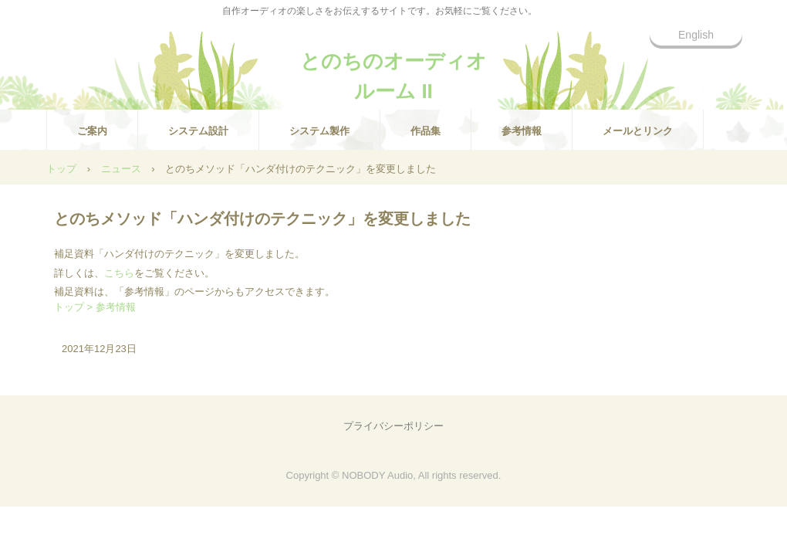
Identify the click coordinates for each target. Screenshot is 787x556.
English (696, 35)
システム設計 (198, 131)
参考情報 (522, 131)
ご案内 (92, 131)
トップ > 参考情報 (95, 307)
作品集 (425, 131)
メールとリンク (638, 131)
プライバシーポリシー (393, 426)
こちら (119, 273)
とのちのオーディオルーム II (393, 67)
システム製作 (319, 131)
